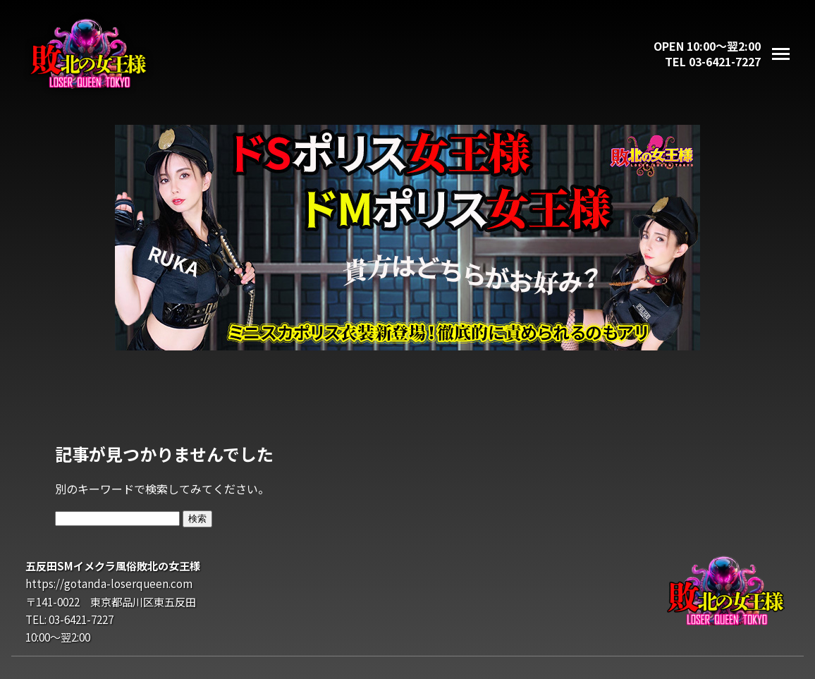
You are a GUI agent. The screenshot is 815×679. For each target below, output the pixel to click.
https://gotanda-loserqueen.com (108, 583)
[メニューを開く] (781, 54)
